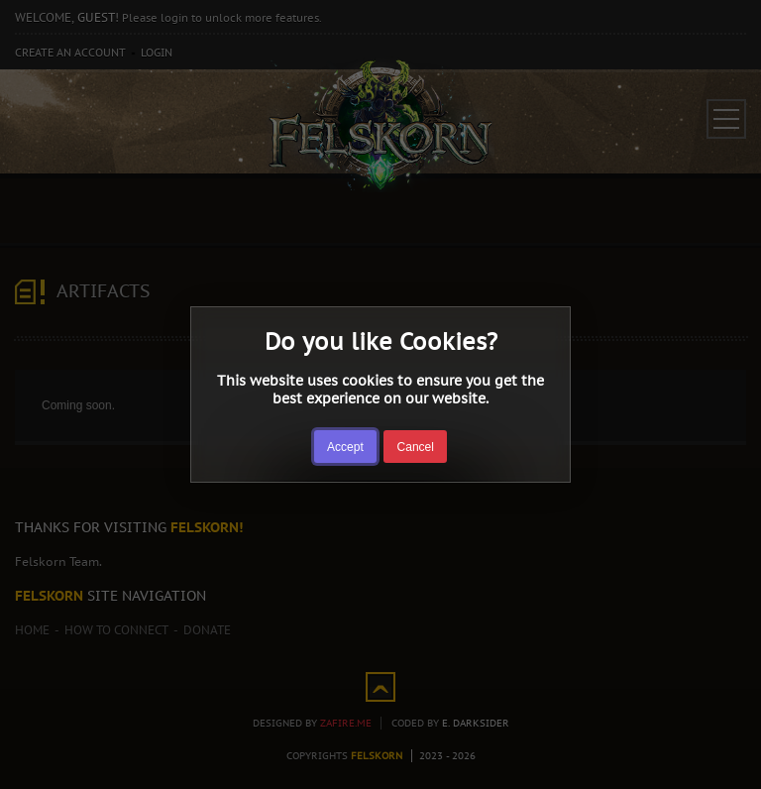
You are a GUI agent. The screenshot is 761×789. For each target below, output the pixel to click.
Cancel (415, 447)
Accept (345, 447)
